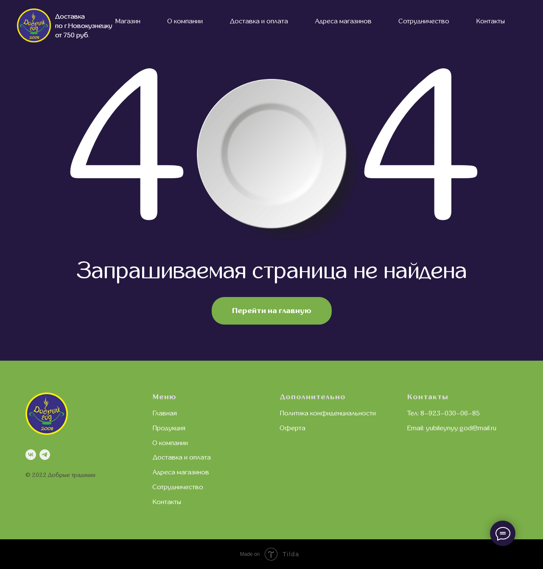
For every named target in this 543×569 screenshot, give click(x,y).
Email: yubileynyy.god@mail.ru (451, 428)
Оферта (292, 428)
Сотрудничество (424, 21)
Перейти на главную (271, 311)
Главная (165, 413)
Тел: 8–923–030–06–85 (443, 413)
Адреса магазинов (343, 21)
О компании (185, 21)
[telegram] (44, 454)
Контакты (490, 21)
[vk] (30, 454)
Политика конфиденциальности (328, 413)
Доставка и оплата (259, 21)
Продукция (169, 428)
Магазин (127, 21)
